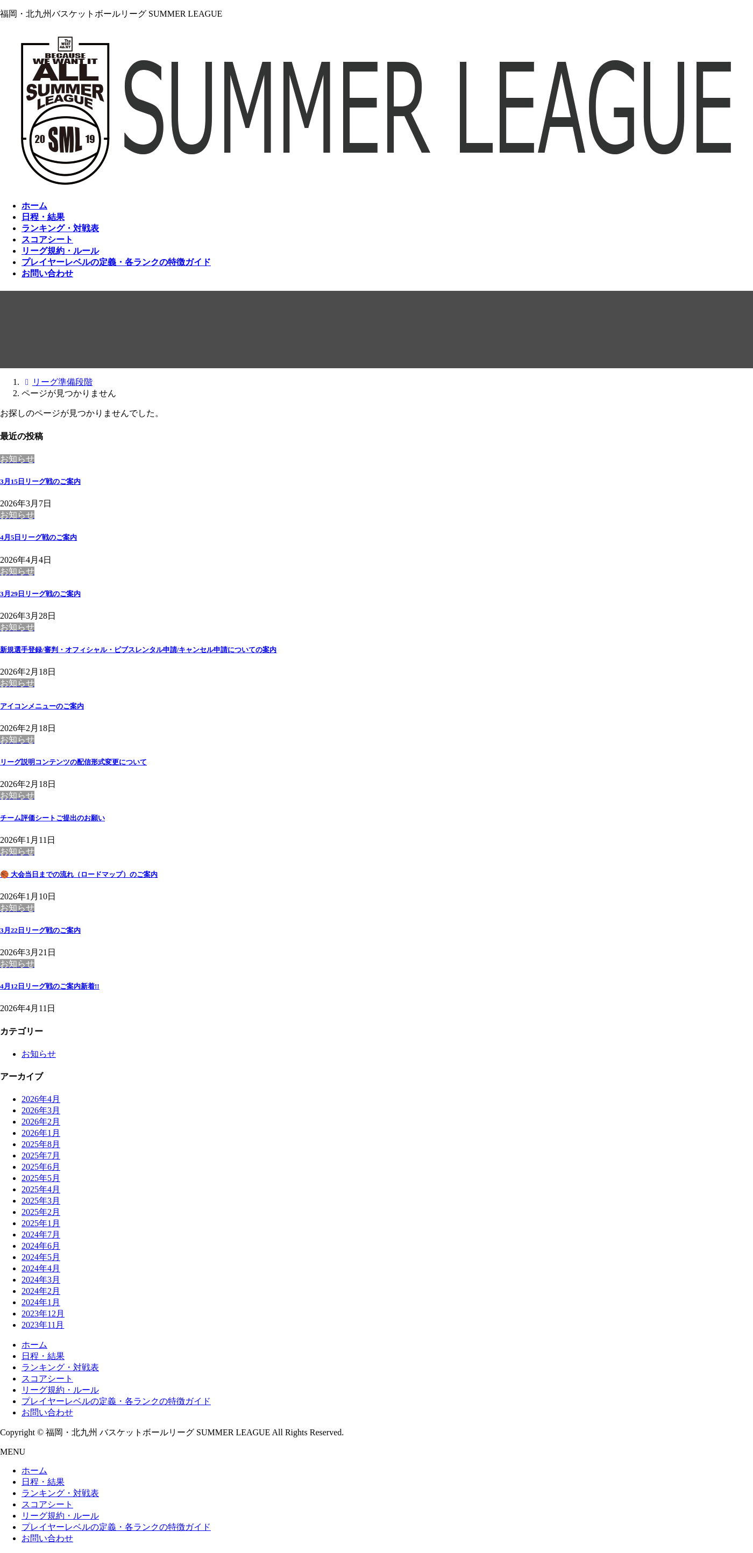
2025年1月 (41, 1223)
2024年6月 (41, 1245)
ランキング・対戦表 (60, 1367)
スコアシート (47, 1378)
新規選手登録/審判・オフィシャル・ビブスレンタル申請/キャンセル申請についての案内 (138, 650)
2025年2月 (41, 1211)
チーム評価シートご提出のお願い (52, 818)
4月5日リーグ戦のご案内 (38, 537)
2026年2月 (41, 1121)
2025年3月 (41, 1200)
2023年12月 (43, 1313)
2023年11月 (43, 1324)
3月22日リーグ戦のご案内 (40, 930)
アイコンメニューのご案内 (42, 706)
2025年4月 (41, 1189)
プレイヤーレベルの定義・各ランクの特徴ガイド (116, 1401)
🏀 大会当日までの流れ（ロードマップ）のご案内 (79, 874)
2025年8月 (41, 1144)
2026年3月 (41, 1110)
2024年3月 (41, 1279)
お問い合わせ (47, 1412)
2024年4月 (41, 1268)
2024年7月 (41, 1234)
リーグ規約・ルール (60, 1389)
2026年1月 (41, 1132)
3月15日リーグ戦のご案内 (40, 481)
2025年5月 (41, 1178)
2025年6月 (41, 1166)
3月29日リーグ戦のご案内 (40, 594)
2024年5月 (41, 1257)
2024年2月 (41, 1291)
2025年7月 (41, 1155)
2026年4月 (41, 1099)
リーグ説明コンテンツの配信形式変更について (73, 762)
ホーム (34, 1344)
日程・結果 (43, 1356)
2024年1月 (41, 1302)
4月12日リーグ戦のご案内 (50, 986)
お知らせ (39, 1053)
